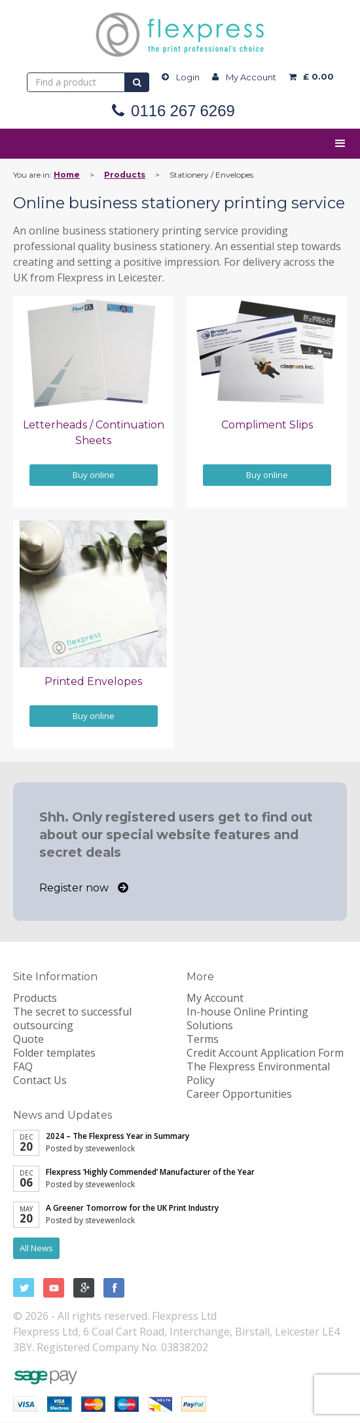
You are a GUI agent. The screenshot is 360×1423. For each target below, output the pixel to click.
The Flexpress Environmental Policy (258, 1073)
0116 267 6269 (183, 111)
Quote (28, 1039)
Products (124, 175)
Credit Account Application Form (265, 1053)
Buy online (94, 475)
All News (36, 1248)
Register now (83, 888)
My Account (251, 77)
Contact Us (40, 1080)
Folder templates (54, 1053)
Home (67, 175)
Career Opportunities (239, 1094)
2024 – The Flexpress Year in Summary (117, 1136)
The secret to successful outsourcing (72, 1018)
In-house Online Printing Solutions (247, 1018)
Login (188, 77)
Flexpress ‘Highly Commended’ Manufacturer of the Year (150, 1171)
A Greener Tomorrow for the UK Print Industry (132, 1207)
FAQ (23, 1066)
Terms (203, 1039)
